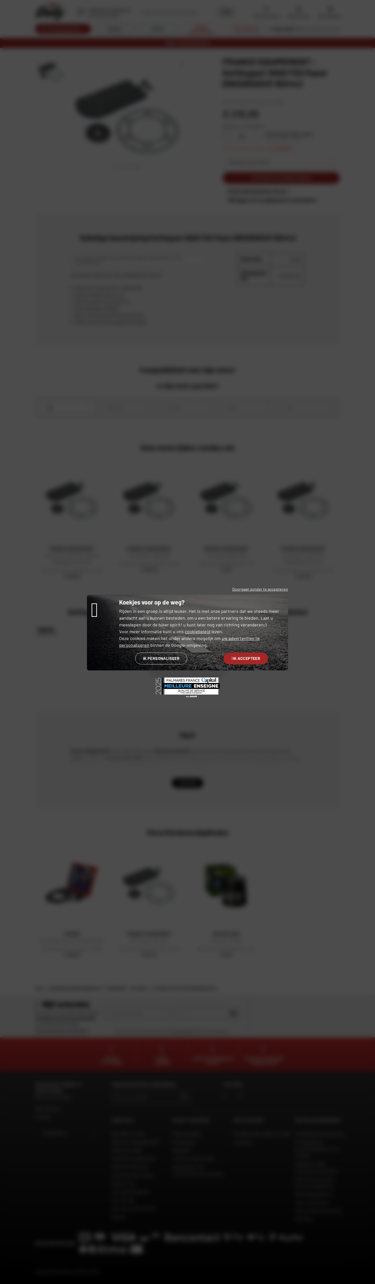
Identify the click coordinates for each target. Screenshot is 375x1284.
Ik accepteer (245, 658)
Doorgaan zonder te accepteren (260, 589)
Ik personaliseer (161, 658)
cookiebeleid (197, 631)
